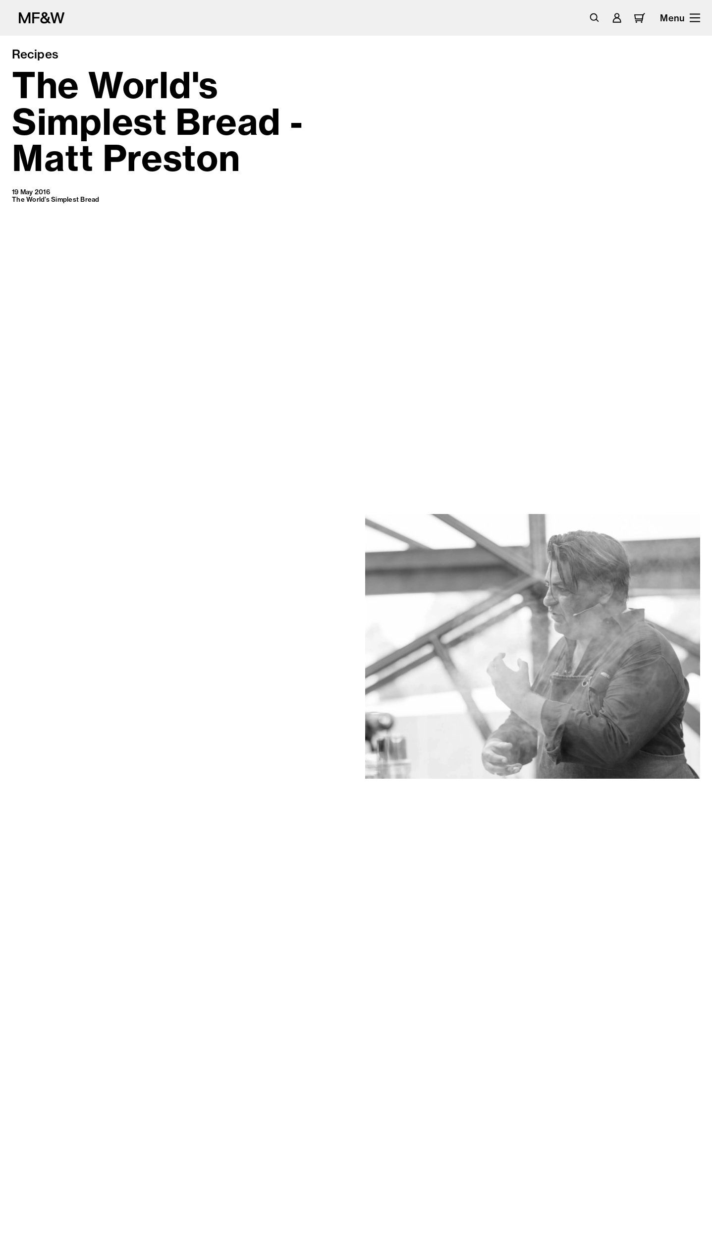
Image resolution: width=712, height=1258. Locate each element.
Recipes (35, 54)
